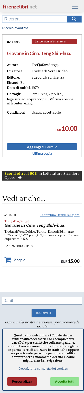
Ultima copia (42, 153)
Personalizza (22, 381)
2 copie (19, 260)
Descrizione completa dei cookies (43, 369)
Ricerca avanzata (15, 28)
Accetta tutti (64, 381)
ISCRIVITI (43, 313)
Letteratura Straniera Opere (50, 43)
